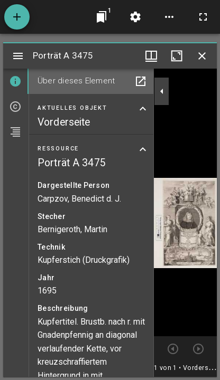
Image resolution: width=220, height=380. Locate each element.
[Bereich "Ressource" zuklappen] (142, 149)
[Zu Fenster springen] (101, 17)
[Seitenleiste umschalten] (18, 56)
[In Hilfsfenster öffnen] (140, 81)
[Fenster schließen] (202, 56)
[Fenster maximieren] (176, 56)
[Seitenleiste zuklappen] (161, 91)
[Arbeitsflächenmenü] (135, 17)
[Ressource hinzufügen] (17, 17)
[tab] (16, 81)
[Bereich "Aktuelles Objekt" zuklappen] (142, 108)
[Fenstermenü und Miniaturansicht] (151, 56)
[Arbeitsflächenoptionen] (169, 17)
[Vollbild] (203, 17)
